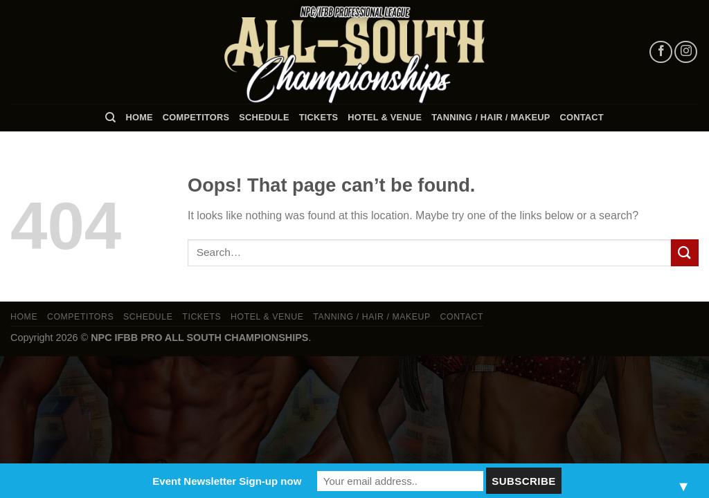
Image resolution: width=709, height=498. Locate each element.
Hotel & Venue (385, 117)
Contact (582, 117)
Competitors (196, 117)
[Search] (110, 117)
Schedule (264, 117)
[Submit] (685, 252)
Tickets (319, 117)
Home (138, 117)
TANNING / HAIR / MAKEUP (490, 117)
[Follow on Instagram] (685, 52)
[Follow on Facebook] (660, 52)
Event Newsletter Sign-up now (226, 481)
